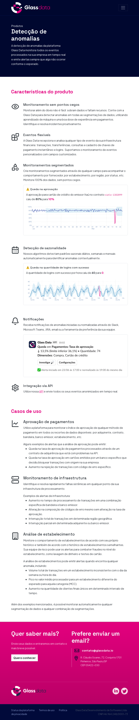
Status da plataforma (22, 710)
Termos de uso (47, 710)
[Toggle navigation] (123, 7)
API (41, 391)
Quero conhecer (24, 658)
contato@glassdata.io (97, 650)
